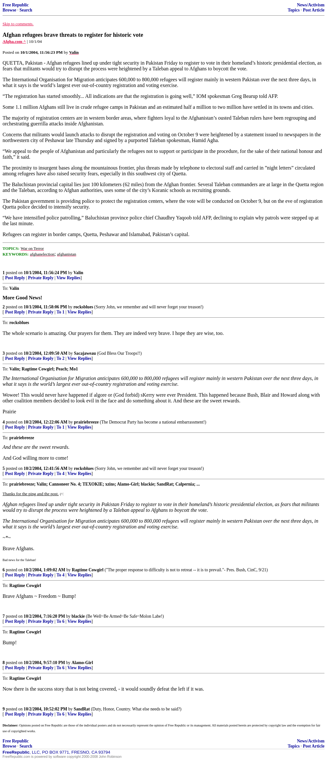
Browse (9, 10)
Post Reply (15, 277)
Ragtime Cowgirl (87, 569)
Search (25, 10)
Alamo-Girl (82, 662)
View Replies (68, 277)
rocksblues (83, 307)
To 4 (61, 473)
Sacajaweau (85, 353)
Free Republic (16, 5)
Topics (294, 10)
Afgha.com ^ (14, 41)
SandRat (82, 709)
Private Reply (41, 277)
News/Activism (310, 5)
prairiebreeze (86, 422)
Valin (78, 272)
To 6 (61, 621)
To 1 (61, 312)
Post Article (313, 10)
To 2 (61, 358)
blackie (78, 616)
